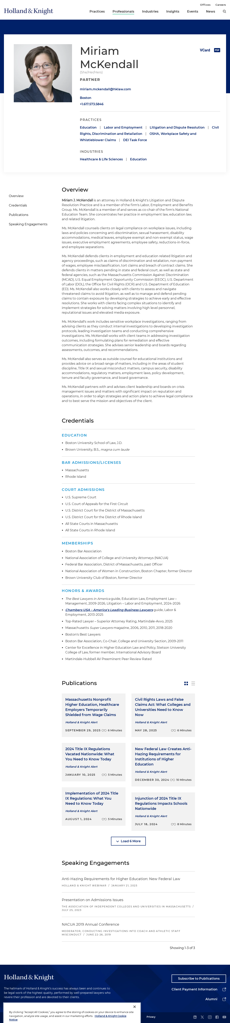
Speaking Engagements (28, 224)
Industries (150, 11)
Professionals (123, 11)
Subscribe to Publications (199, 978)
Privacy (151, 1016)
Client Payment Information (194, 989)
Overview (16, 196)
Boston (85, 98)
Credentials (18, 205)
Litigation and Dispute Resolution (177, 127)
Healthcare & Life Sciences (101, 159)
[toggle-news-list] (193, 683)
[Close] (134, 1016)
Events (192, 11)
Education (88, 127)
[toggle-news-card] (186, 683)
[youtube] (224, 1017)
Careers (220, 4)
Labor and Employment (123, 127)
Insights (172, 11)
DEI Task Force (135, 140)
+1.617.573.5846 (91, 104)
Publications (18, 215)
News (210, 11)
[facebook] (217, 1017)
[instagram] (210, 1017)
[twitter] (202, 1017)
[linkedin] (195, 1017)
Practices (97, 11)
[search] (224, 11)
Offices (205, 4)
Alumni (211, 999)
